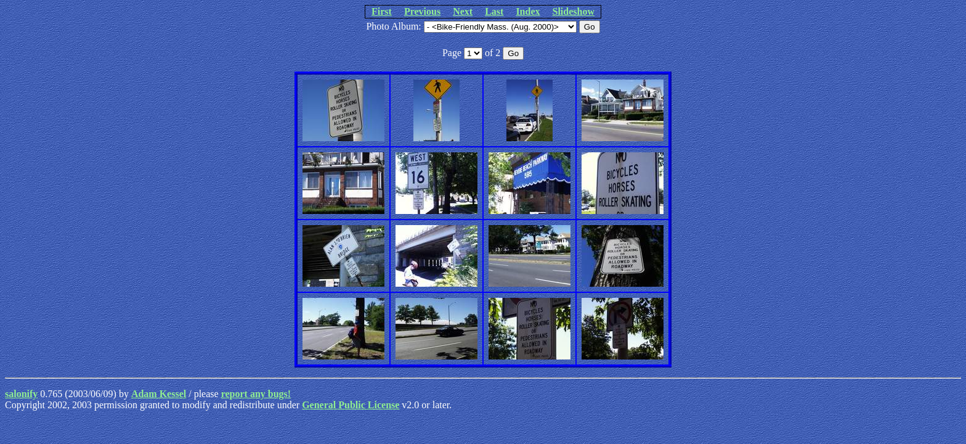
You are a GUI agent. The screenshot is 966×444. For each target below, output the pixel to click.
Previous (422, 11)
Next (463, 11)
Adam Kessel (158, 393)
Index (528, 11)
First (381, 11)
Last (494, 11)
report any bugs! (256, 393)
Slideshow (574, 11)
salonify (21, 393)
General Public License (350, 405)
